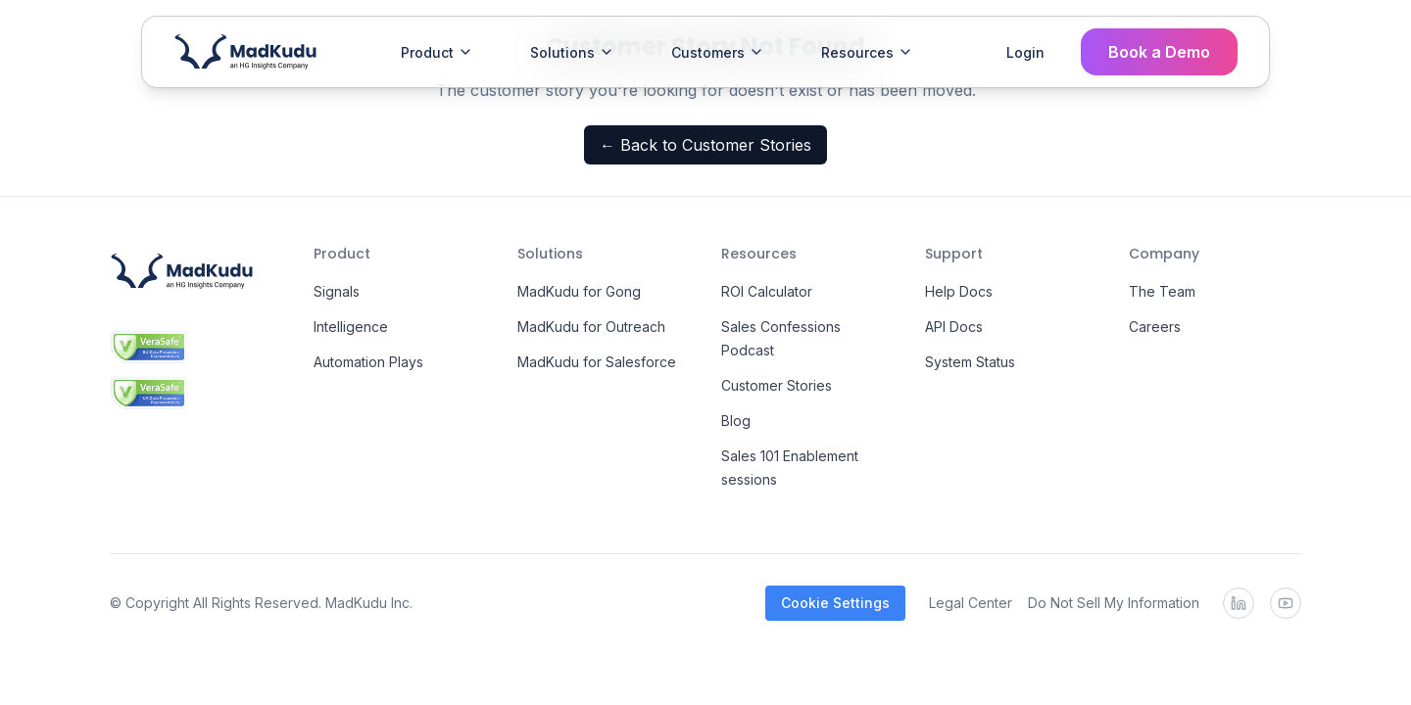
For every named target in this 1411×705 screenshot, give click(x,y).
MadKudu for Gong (579, 291)
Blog (736, 420)
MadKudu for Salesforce (596, 361)
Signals (337, 291)
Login (1025, 52)
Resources (867, 52)
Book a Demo (1159, 52)
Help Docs (959, 291)
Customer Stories (776, 385)
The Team (1162, 291)
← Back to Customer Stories (705, 145)
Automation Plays (368, 361)
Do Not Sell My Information (1113, 602)
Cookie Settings (835, 602)
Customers (717, 52)
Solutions (572, 52)
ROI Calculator (766, 291)
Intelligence (351, 326)
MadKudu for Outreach (591, 326)
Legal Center (970, 602)
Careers (1155, 326)
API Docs (954, 326)
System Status (970, 361)
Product (437, 52)
